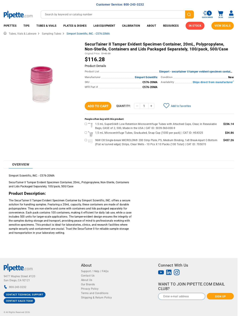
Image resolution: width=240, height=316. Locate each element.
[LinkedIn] (169, 272)
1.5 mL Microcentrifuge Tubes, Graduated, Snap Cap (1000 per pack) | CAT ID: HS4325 (149, 132)
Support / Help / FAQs (94, 271)
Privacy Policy (90, 288)
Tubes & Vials (46, 25)
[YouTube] (161, 272)
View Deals (223, 25)
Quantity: (123, 106)
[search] (189, 14)
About (151, 25)
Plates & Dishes (75, 25)
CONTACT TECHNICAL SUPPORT (24, 294)
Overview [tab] (20, 164)
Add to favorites (177, 105)
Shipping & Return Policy (96, 297)
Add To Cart (98, 106)
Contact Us (88, 275)
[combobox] (117, 14)
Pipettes (10, 25)
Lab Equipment (104, 25)
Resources (171, 25)
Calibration (131, 25)
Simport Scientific (146, 77)
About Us (86, 280)
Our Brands (88, 284)
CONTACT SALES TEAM (19, 300)
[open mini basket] (220, 14)
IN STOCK (195, 25)
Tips (26, 25)
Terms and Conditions (94, 293)
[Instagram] (177, 272)
